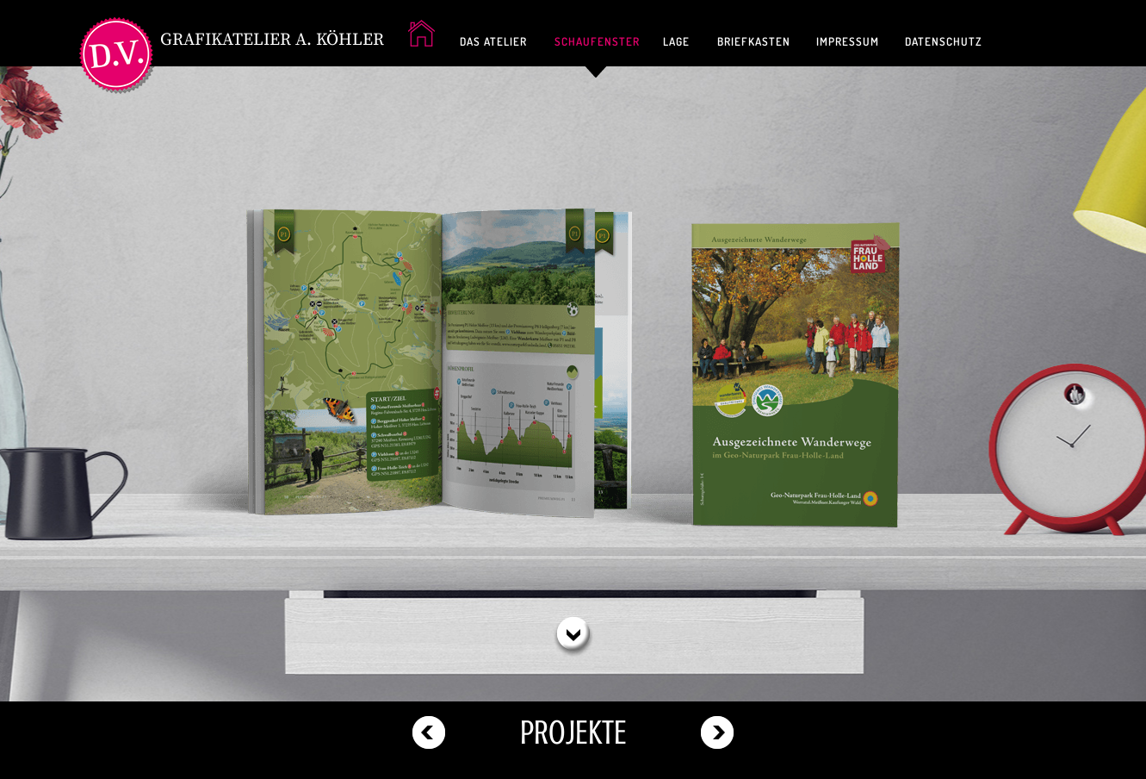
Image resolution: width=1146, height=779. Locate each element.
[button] (573, 635)
